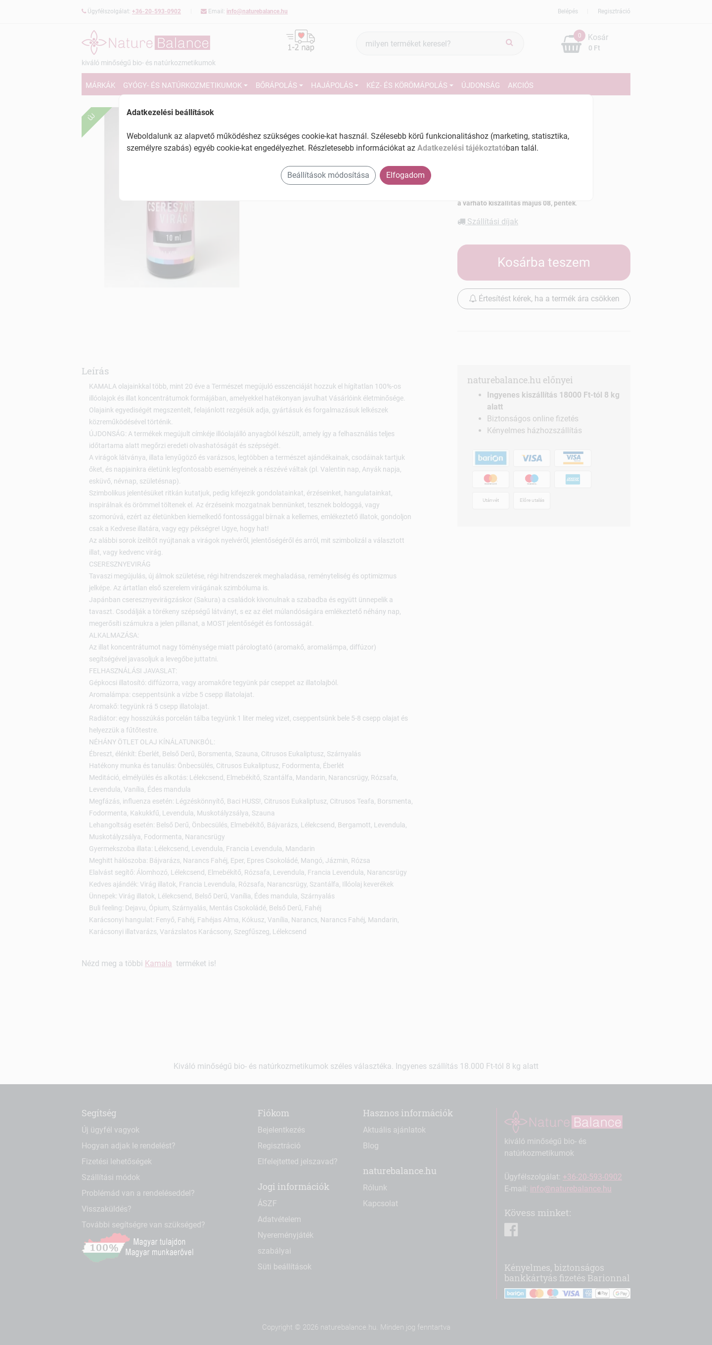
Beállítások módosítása (328, 175)
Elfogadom (405, 175)
